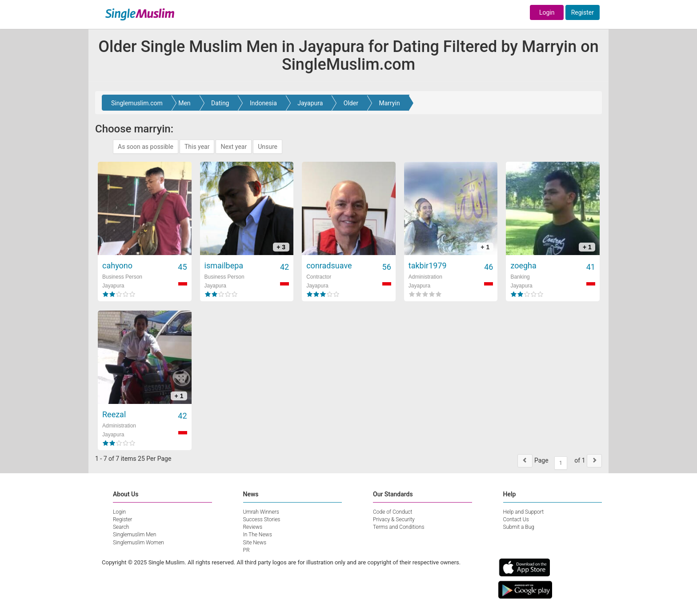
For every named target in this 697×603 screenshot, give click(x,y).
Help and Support (523, 512)
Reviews (253, 527)
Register (582, 12)
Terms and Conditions (399, 527)
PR (246, 550)
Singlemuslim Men (134, 534)
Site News (255, 542)
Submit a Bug (518, 527)
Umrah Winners (261, 512)
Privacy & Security (394, 519)
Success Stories (261, 519)
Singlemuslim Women (138, 542)
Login (547, 12)
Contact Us (516, 519)
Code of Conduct (392, 512)
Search (121, 527)
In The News (257, 534)
